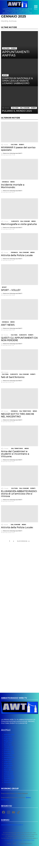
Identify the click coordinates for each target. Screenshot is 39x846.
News (12, 182)
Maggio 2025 (8, 741)
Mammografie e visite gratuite (19, 224)
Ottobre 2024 (8, 755)
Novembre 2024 (9, 753)
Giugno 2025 (8, 739)
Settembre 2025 (9, 734)
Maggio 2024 (8, 766)
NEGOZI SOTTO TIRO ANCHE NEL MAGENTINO (17, 415)
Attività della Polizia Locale (17, 255)
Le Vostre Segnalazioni (25, 843)
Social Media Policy (28, 840)
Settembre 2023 (9, 782)
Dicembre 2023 (9, 776)
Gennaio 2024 (8, 774)
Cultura (6, 48)
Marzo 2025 (8, 745)
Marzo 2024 (8, 770)
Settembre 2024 (9, 757)
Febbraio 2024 (8, 772)
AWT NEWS (8, 324)
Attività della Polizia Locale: (17, 527)
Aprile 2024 (7, 768)
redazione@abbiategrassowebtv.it (12, 825)
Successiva (22, 541)
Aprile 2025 (7, 743)
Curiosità (15, 221)
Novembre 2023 (9, 778)
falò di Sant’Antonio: (13, 377)
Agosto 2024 (8, 759)
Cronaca (5, 182)
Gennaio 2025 (8, 749)
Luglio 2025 (8, 737)
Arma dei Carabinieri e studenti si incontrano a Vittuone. (15, 454)
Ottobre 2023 (8, 780)
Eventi (13, 48)
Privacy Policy (9, 840)
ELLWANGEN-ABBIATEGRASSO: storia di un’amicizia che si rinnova (19, 494)
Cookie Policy (18, 840)
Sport (5, 75)
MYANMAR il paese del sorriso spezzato (18, 148)
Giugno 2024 (8, 763)
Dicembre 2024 (9, 751)
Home (9, 843)
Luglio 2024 (8, 761)
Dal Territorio (25, 411)
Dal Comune (24, 108)
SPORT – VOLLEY (10, 290)
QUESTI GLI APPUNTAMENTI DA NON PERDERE (19, 339)
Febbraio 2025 (8, 747)
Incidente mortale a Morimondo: (12, 186)
